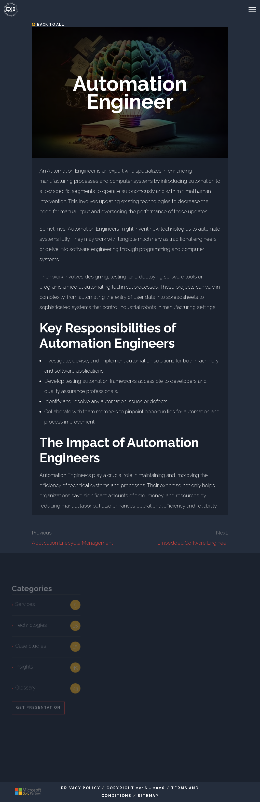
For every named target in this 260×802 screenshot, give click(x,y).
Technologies (31, 627)
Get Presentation (38, 709)
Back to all (48, 24)
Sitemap (148, 796)
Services (25, 606)
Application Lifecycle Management (72, 543)
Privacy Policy (80, 788)
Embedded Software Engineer (192, 543)
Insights (24, 668)
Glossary (25, 689)
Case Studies (30, 647)
